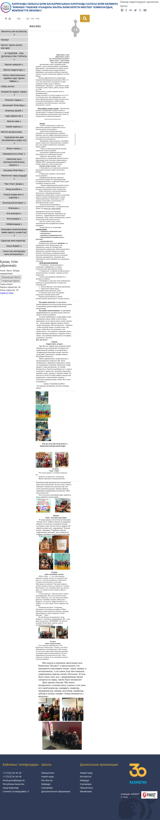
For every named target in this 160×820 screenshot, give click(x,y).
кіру (18, 18)
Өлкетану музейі (14, 110)
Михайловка (86, 791)
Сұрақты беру (6, 293)
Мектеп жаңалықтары (11, 132)
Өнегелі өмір (14, 121)
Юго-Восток (46, 780)
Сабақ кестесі (7, 86)
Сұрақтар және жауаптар (13, 240)
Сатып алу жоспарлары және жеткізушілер (14, 252)
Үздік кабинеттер (14, 116)
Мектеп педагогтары (14, 70)
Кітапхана (13, 208)
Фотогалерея (14, 219)
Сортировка (47, 788)
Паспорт (5, 40)
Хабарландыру (14, 224)
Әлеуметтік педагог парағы (14, 93)
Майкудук (45, 784)
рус (27, 18)
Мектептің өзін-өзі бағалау (14, 32)
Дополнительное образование (55, 791)
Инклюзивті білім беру (14, 105)
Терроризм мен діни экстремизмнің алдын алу (14, 140)
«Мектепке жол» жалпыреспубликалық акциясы (14, 162)
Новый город (47, 776)
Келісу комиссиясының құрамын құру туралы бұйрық (14, 78)
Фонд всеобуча (14, 189)
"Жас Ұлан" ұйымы (14, 184)
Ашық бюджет (14, 246)
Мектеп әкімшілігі (14, 64)
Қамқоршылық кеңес (14, 154)
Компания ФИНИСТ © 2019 (130, 795)
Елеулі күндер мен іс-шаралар (14, 196)
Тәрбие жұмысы (14, 126)
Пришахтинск (47, 773)
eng (37, 18)
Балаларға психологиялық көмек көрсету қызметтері (14, 232)
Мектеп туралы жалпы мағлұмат (11, 46)
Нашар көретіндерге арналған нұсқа (139, 3)
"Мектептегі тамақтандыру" (14, 177)
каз (32, 18)
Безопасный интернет (14, 203)
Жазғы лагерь (14, 148)
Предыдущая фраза (10, 277)
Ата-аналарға (14, 213)
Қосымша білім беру (14, 170)
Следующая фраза (10, 281)
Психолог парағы (14, 100)
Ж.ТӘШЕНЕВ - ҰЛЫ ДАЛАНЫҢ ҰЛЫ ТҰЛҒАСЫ (14, 56)
